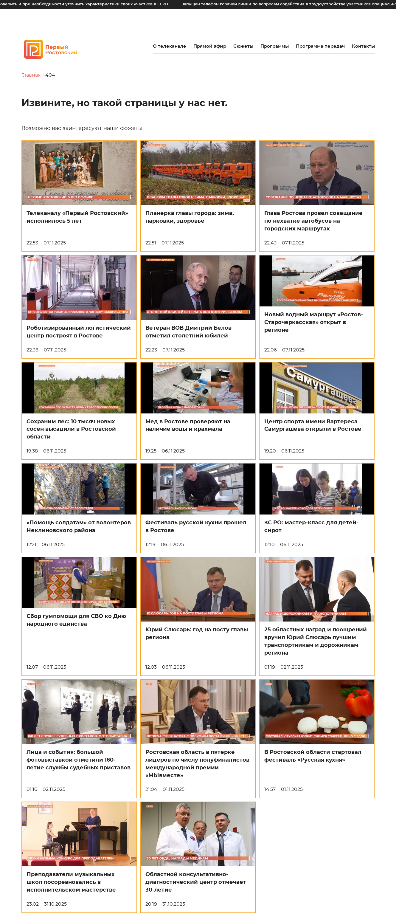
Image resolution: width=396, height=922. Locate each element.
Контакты (363, 46)
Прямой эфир (209, 46)
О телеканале (169, 46)
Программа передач (320, 46)
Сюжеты (243, 46)
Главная (31, 75)
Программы (274, 46)
